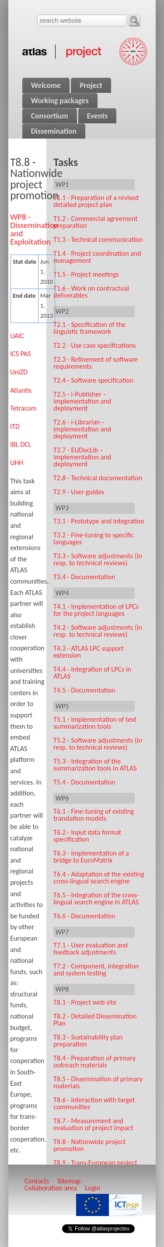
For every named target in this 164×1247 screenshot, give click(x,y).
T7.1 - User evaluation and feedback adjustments (90, 948)
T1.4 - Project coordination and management (97, 257)
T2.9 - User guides (78, 492)
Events (97, 116)
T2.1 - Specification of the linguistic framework (89, 328)
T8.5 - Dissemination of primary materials (98, 1082)
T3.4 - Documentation (84, 577)
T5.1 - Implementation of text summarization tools (94, 723)
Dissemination (54, 131)
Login (92, 1188)
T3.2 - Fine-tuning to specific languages (93, 538)
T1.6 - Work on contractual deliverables (91, 291)
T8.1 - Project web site (84, 1002)
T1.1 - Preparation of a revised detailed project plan (96, 201)
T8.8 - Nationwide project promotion (89, 1145)
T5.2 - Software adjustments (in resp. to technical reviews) (97, 743)
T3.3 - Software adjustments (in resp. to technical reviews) (97, 559)
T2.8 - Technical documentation (97, 478)
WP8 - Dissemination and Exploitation (34, 229)
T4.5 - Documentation (84, 690)
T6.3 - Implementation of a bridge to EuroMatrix (91, 856)
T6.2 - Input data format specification (87, 835)
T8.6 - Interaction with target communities (94, 1103)
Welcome (46, 85)
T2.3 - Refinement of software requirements (95, 362)
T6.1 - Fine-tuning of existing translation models (93, 814)
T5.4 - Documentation (84, 782)
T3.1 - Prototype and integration (98, 521)
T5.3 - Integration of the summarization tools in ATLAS (95, 764)
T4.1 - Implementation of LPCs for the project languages (96, 610)
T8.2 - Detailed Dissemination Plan (94, 1019)
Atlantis (20, 390)
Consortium (49, 116)
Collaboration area (50, 1188)
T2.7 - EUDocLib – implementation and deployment (82, 457)
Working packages (60, 100)
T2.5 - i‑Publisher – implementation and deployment (82, 401)
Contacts (36, 1181)
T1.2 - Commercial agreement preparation (95, 222)
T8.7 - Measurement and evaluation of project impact (93, 1124)
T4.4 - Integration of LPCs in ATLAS (92, 672)
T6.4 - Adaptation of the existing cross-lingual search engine (98, 877)
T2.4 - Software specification (93, 380)
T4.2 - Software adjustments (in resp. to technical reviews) (97, 631)
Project (91, 85)
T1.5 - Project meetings (86, 274)
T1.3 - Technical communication (98, 239)
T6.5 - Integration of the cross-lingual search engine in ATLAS (96, 898)
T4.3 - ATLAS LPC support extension (88, 651)
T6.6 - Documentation (84, 916)
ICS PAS (20, 354)
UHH (16, 463)
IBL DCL (20, 444)
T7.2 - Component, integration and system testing (96, 969)
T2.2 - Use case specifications (94, 345)
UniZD (19, 372)
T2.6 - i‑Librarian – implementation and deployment (82, 429)
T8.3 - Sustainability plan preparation (87, 1040)
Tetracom (23, 408)
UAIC (17, 336)
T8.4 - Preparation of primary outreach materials (94, 1061)
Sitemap (68, 1181)
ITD (15, 426)
